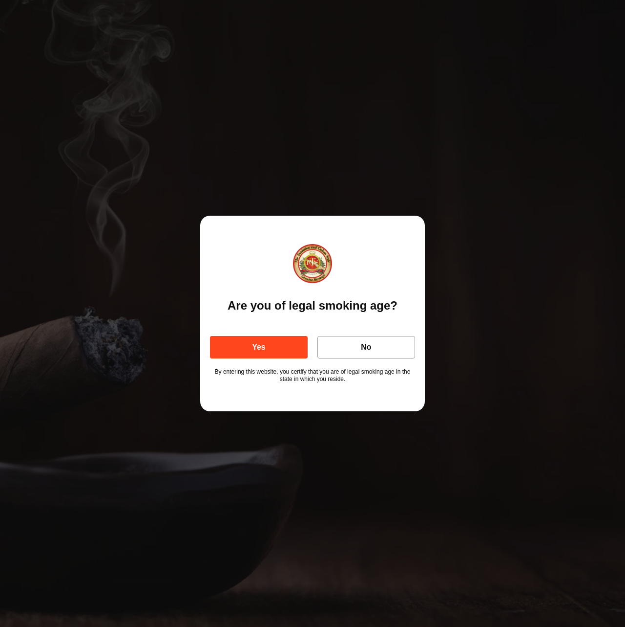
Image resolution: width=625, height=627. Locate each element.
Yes (259, 347)
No (366, 347)
